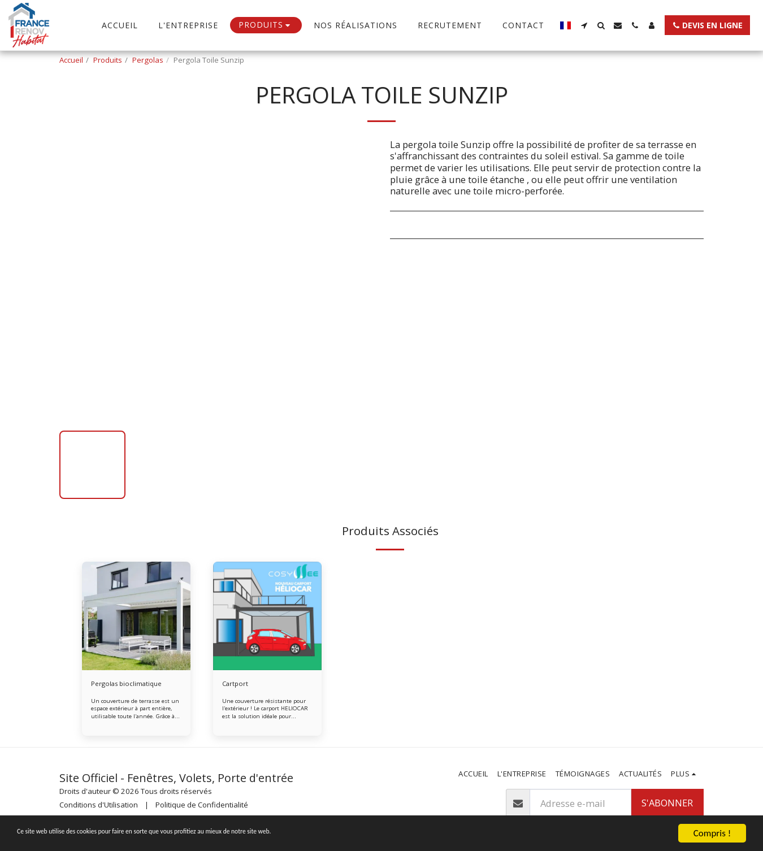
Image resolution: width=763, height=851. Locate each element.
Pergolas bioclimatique (130, 684)
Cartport (236, 684)
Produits (107, 60)
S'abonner (667, 804)
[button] (584, 25)
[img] (136, 616)
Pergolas (147, 60)
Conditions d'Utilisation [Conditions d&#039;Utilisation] (98, 806)
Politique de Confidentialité (201, 806)
